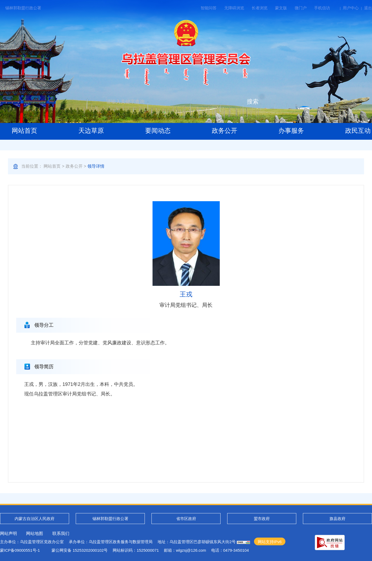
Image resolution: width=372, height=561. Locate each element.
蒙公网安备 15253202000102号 (80, 550)
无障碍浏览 (234, 8)
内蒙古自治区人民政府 (34, 518)
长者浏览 (260, 8)
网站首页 (52, 166)
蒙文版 (281, 8)
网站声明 (8, 533)
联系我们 (60, 533)
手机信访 (322, 8)
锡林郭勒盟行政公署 (23, 8)
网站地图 (34, 533)
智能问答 (209, 8)
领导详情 (95, 166)
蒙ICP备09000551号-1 (20, 550)
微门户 (301, 8)
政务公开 (74, 166)
